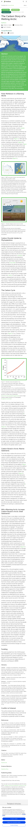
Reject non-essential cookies (13, 822)
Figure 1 (16, 138)
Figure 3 (10, 333)
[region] (14, 816)
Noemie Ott (4, 762)
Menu (25, 5)
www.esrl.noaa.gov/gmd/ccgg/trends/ (10, 395)
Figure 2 (15, 158)
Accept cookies (13, 818)
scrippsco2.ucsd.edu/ (6, 398)
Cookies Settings (14, 825)
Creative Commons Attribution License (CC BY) (15, 785)
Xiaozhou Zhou (4, 769)
